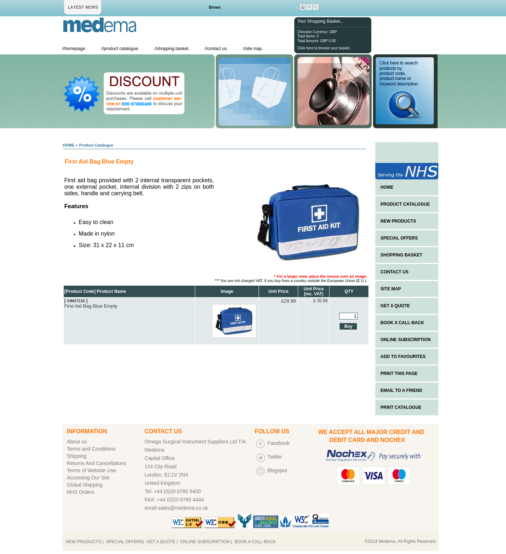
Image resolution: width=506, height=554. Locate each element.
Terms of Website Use (91, 470)
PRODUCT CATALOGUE (405, 204)
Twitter (275, 457)
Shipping (77, 456)
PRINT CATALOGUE (401, 407)
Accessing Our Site (88, 478)
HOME (69, 145)
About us (77, 441)
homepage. (75, 48)
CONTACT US (395, 271)
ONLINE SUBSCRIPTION (406, 339)
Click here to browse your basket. (324, 48)
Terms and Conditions (91, 449)
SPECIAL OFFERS (399, 238)
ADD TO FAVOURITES (403, 356)
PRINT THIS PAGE (399, 373)
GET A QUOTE (395, 305)
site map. (254, 48)
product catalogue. (121, 48)
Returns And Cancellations (96, 463)
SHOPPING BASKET (401, 255)
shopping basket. (173, 48)
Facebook (279, 443)
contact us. (217, 48)
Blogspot (277, 470)
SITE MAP (391, 288)
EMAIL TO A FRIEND (401, 390)
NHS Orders (80, 492)
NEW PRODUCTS (398, 221)
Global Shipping (85, 485)
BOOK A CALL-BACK (402, 322)
